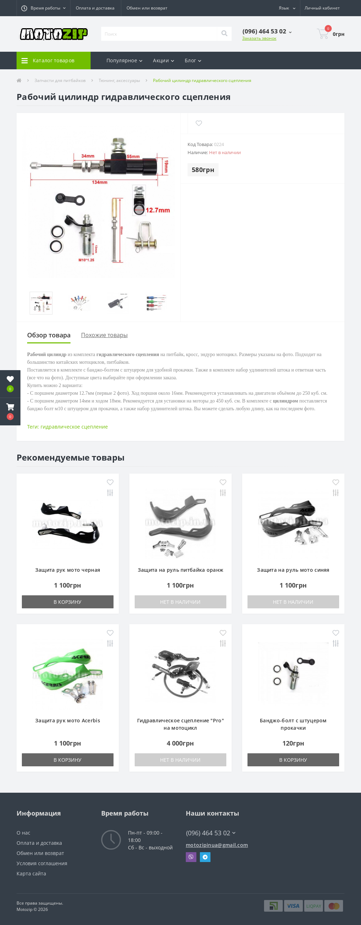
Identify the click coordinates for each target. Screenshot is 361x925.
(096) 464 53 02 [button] (210, 833)
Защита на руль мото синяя (293, 569)
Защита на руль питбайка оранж (181, 569)
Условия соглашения (42, 863)
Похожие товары (104, 335)
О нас (23, 832)
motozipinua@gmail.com (217, 845)
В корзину (67, 601)
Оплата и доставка (95, 8)
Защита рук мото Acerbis (67, 720)
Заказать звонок (259, 38)
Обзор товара (49, 335)
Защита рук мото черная (67, 569)
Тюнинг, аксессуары (119, 80)
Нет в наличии (180, 601)
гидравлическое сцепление (74, 426)
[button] (43, 8)
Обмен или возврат (147, 8)
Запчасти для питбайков (60, 80)
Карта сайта (31, 873)
